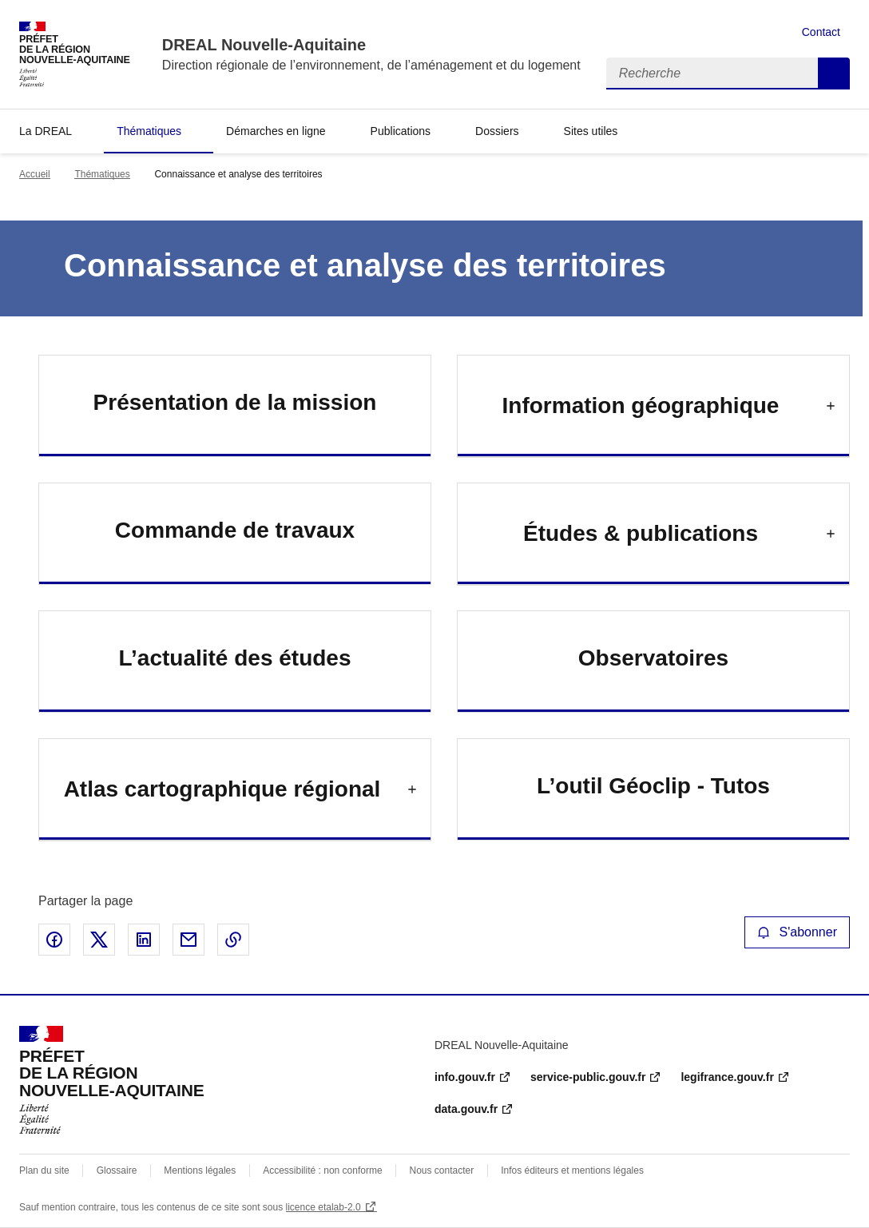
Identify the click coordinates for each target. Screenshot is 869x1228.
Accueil (34, 174)
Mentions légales (200, 1170)
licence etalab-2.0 (323, 1207)
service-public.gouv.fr (587, 1077)
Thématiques (149, 131)
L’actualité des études (235, 658)
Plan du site (44, 1170)
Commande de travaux (235, 530)
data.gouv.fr (466, 1109)
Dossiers (496, 131)
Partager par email (188, 940)
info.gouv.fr (464, 1077)
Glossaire (117, 1170)
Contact (821, 32)
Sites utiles (591, 131)
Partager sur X (99, 940)
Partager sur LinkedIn (144, 940)
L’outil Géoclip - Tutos (653, 785)
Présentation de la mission (235, 402)
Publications (401, 131)
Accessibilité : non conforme (322, 1170)
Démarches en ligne (276, 131)
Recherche (834, 73)
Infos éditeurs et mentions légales (572, 1170)
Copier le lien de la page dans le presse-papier (233, 940)
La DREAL (45, 131)
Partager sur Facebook (54, 940)
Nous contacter (442, 1170)
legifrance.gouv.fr (727, 1077)
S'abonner (797, 932)
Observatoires (653, 658)
